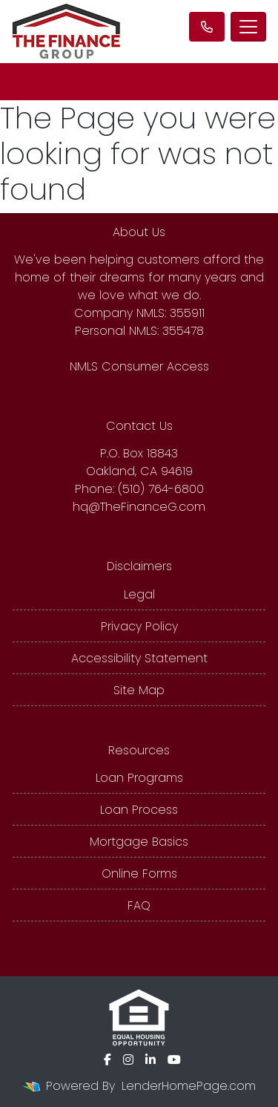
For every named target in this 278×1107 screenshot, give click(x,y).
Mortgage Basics (139, 841)
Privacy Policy (139, 626)
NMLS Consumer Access (139, 366)
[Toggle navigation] (248, 27)
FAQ (139, 905)
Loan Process (139, 809)
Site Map (139, 690)
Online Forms (139, 873)
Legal (139, 594)
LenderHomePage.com (189, 1085)
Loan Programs (139, 777)
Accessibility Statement (139, 658)
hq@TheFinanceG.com (139, 506)
